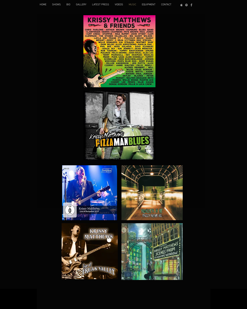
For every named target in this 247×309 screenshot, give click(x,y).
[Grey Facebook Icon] (191, 5)
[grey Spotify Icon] (186, 5)
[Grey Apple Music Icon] (181, 5)
